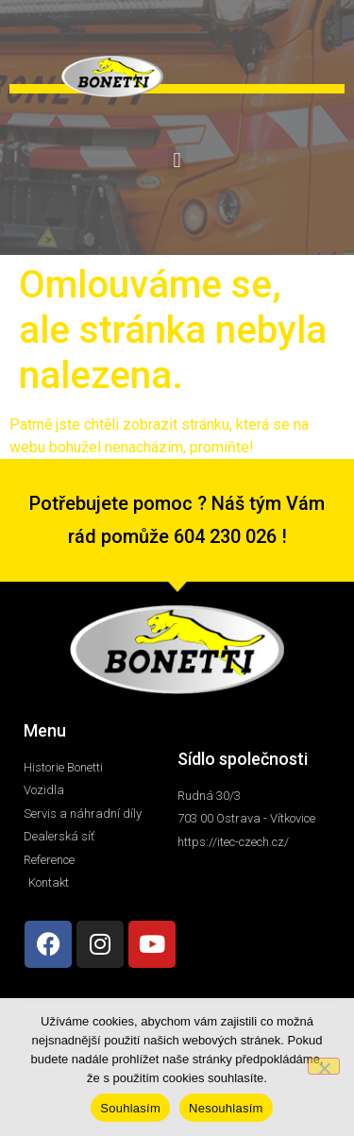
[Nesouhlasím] (324, 1066)
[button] (177, 161)
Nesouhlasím (226, 1108)
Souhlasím (130, 1108)
